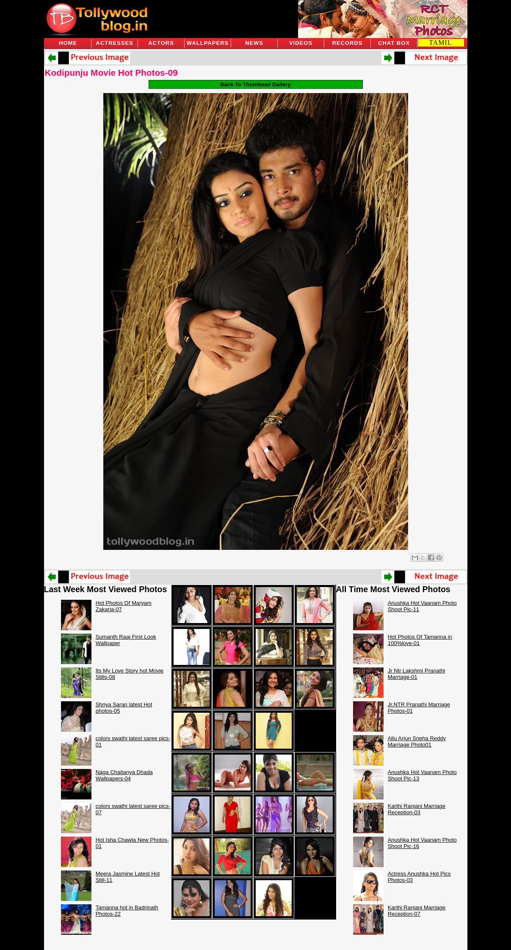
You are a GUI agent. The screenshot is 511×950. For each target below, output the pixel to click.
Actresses (114, 43)
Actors (161, 43)
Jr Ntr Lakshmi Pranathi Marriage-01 (416, 673)
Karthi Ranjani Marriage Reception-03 (417, 809)
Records (347, 43)
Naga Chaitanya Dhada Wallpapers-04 (124, 775)
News (254, 43)
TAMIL (440, 42)
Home (68, 43)
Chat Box (394, 43)
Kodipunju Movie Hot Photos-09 (111, 72)
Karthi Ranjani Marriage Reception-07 (417, 910)
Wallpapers (208, 43)
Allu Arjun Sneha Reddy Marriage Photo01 (417, 741)
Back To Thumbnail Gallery (255, 84)
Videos (300, 43)
